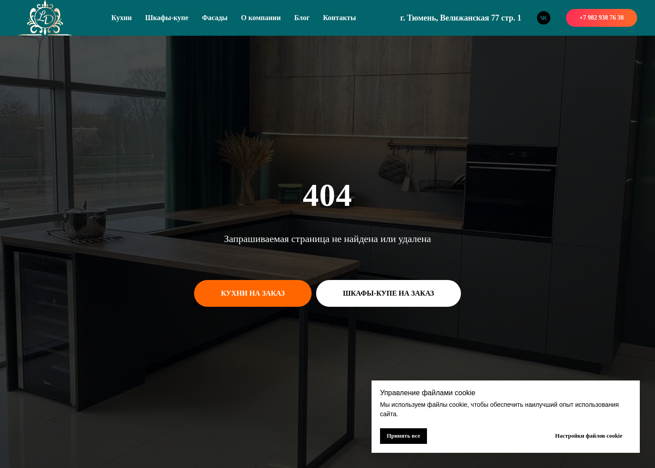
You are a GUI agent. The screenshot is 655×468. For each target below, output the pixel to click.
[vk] (543, 18)
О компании (261, 17)
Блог (302, 17)
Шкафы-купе (167, 17)
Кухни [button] (121, 17)
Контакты (339, 17)
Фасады (215, 17)
